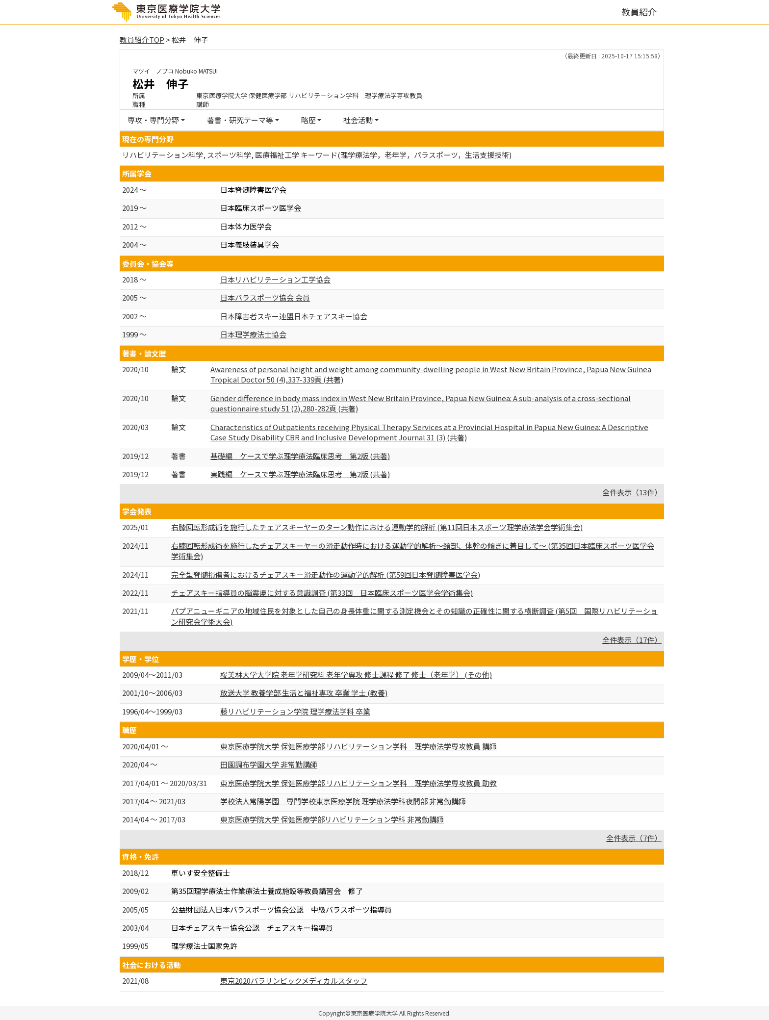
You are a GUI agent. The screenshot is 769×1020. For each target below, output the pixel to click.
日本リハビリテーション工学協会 (275, 279)
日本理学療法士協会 (253, 334)
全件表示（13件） (632, 492)
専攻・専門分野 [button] (153, 120)
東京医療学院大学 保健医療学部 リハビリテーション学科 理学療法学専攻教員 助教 (358, 783)
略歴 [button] (308, 120)
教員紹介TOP (142, 39)
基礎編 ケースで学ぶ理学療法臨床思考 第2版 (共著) (300, 456)
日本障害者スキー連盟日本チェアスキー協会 (293, 316)
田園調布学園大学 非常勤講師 (268, 764)
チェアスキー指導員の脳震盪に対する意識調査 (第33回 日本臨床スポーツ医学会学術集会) (322, 592)
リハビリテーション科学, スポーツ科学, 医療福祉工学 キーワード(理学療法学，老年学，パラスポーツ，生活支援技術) (317, 155)
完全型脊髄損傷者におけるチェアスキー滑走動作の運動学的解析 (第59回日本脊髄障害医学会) (325, 574)
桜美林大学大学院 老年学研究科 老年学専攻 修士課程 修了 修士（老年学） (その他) (356, 674)
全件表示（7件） (634, 838)
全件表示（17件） (632, 640)
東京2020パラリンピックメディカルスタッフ (293, 980)
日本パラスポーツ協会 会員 (265, 297)
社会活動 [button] (358, 120)
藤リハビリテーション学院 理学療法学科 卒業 (295, 711)
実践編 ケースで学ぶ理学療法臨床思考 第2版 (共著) (300, 474)
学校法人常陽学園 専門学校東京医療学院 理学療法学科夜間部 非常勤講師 (343, 801)
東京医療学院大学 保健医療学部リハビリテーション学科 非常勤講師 (332, 819)
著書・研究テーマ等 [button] (240, 120)
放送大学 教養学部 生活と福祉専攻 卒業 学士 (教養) (303, 693)
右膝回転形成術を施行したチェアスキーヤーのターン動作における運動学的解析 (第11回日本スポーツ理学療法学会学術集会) (377, 527)
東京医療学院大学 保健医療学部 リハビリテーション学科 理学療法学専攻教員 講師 (358, 746)
